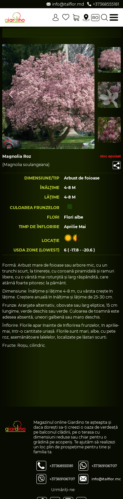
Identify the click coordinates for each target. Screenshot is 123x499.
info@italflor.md (107, 479)
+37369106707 (62, 479)
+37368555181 (61, 465)
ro (95, 17)
